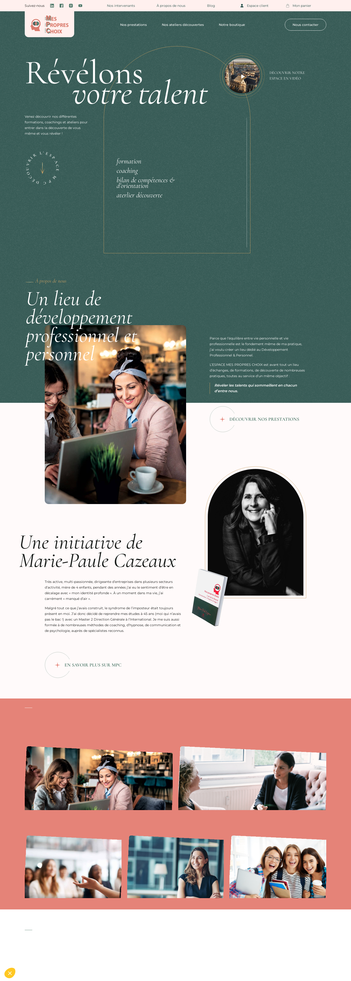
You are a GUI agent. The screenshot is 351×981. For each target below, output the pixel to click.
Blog (211, 6)
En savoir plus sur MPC (93, 665)
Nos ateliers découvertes (183, 25)
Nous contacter (305, 25)
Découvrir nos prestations (264, 419)
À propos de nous (171, 6)
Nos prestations (133, 25)
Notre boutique (232, 25)
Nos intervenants (121, 6)
